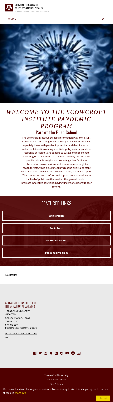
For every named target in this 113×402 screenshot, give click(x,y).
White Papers (56, 215)
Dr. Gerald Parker (56, 240)
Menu (13, 19)
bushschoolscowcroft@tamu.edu (21, 327)
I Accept (103, 398)
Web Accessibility (56, 379)
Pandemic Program (56, 252)
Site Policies (56, 384)
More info (20, 393)
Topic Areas (56, 228)
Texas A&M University (56, 375)
